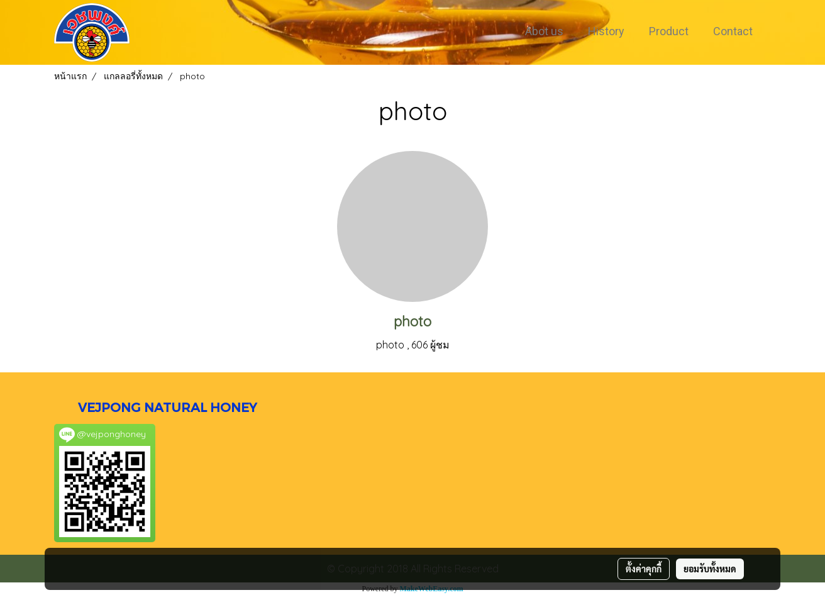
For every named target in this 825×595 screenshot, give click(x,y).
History (606, 31)
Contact (733, 31)
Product (669, 31)
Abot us (544, 31)
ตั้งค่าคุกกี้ (644, 568)
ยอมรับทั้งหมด (710, 568)
